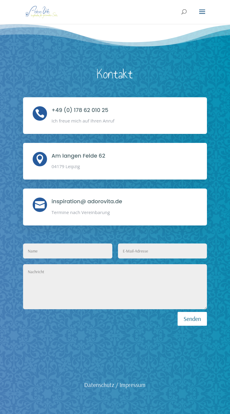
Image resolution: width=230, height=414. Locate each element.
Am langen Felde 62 (78, 155)
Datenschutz (99, 384)
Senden (192, 318)
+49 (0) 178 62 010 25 (80, 110)
